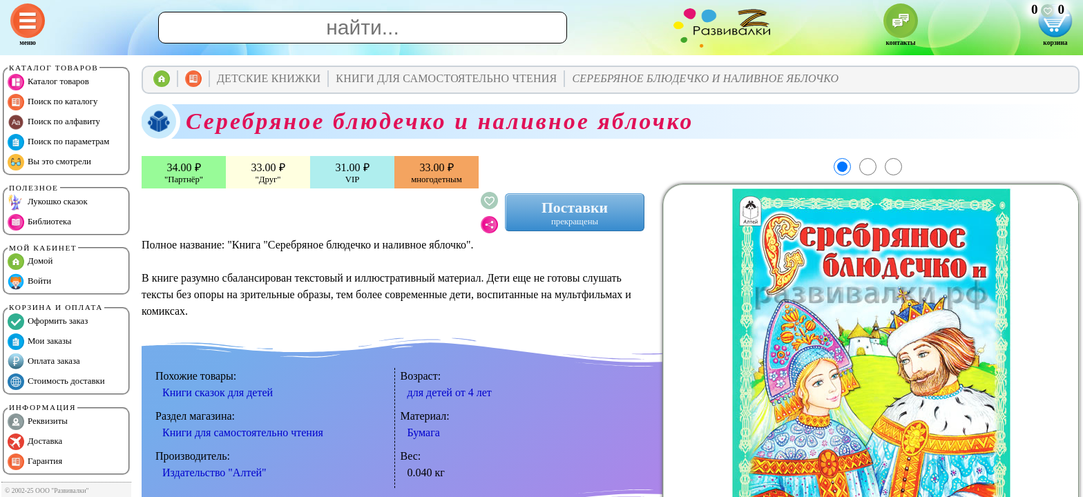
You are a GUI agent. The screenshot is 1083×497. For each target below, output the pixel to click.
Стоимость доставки (56, 381)
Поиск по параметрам (58, 142)
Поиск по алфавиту (54, 122)
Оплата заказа (44, 361)
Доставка (35, 441)
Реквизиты (38, 421)
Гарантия (35, 462)
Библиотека (39, 222)
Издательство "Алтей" (214, 472)
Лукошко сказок (48, 202)
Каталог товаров (48, 82)
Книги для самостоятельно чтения (242, 432)
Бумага (424, 432)
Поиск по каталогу (52, 102)
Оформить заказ (48, 321)
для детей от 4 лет (450, 392)
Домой (30, 261)
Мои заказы (40, 341)
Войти (29, 281)
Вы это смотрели (49, 162)
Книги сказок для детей (217, 392)
